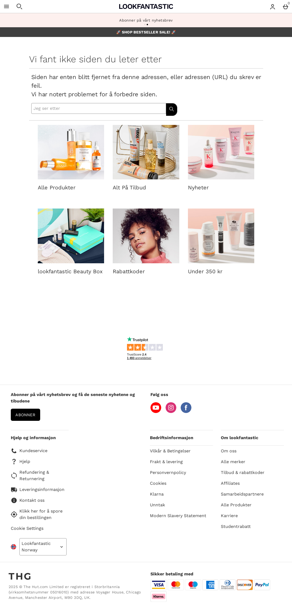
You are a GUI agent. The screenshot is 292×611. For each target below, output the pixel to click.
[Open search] (19, 6)
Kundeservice (29, 451)
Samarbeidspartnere (242, 494)
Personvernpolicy (168, 472)
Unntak (157, 504)
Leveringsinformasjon (37, 489)
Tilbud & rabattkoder (242, 472)
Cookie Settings (27, 528)
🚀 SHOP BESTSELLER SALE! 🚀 (146, 32)
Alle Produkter (236, 504)
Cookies (158, 483)
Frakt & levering (166, 461)
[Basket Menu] (285, 6)
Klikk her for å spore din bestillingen (37, 514)
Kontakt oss (27, 500)
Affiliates (230, 483)
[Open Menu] (6, 6)
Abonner (25, 414)
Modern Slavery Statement (178, 515)
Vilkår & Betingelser (170, 450)
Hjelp (20, 461)
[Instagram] (171, 411)
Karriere (229, 515)
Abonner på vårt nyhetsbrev (146, 20)
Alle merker (233, 461)
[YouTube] (155, 411)
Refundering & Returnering (30, 475)
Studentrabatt (236, 526)
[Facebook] (186, 411)
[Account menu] (272, 6)
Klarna (157, 494)
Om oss (228, 450)
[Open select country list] (43, 546)
